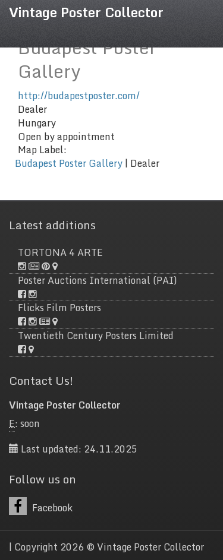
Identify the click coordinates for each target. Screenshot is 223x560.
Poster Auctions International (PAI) (97, 280)
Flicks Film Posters (59, 307)
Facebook (41, 506)
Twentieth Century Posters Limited (96, 335)
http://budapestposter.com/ (79, 95)
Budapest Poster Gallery (69, 163)
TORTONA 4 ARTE (60, 252)
